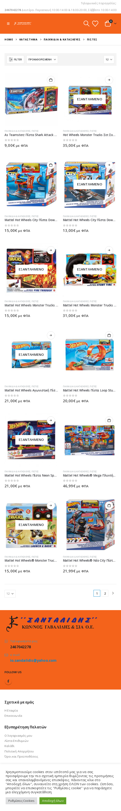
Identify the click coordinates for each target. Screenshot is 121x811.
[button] (8, 23)
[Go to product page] (31, 99)
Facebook (8, 681)
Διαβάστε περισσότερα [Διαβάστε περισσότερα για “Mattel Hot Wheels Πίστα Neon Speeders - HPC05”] (51, 420)
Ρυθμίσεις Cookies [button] (21, 801)
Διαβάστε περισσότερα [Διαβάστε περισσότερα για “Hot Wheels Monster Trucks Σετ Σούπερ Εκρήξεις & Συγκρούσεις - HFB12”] (109, 80)
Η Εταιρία (11, 710)
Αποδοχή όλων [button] (52, 801)
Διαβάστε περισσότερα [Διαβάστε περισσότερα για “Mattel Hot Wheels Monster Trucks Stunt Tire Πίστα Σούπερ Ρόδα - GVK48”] (109, 250)
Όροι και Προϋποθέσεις (21, 756)
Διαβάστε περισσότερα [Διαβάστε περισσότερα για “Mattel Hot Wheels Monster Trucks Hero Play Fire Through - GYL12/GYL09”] (51, 250)
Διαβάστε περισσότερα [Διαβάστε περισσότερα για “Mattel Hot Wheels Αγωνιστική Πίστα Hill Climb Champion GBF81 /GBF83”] (51, 335)
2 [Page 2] (105, 593)
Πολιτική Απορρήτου (19, 751)
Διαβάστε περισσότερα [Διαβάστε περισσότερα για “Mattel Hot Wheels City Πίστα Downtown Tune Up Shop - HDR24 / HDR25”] (109, 165)
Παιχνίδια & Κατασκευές (17, 131)
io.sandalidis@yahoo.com (33, 660)
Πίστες (35, 131)
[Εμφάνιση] (109, 59)
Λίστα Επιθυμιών (16, 741)
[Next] (113, 593)
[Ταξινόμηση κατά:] (42, 59)
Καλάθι (9, 746)
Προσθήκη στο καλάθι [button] (51, 80)
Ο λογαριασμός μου (18, 736)
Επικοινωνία (13, 716)
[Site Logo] (23, 23)
